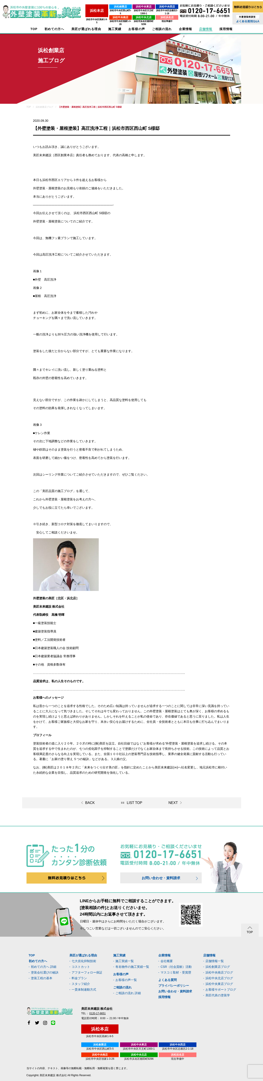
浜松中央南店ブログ (219, 972)
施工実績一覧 (124, 961)
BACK (90, 803)
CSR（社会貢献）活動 (176, 966)
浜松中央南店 (105, 14)
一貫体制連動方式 (84, 989)
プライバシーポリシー (173, 985)
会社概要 (167, 961)
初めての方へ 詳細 (43, 966)
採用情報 (164, 997)
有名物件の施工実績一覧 (132, 966)
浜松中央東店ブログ (219, 984)
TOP (33, 29)
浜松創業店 (105, 6)
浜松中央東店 (134, 6)
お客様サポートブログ (220, 989)
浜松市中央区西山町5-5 (105, 10)
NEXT (173, 803)
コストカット (81, 966)
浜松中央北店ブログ (219, 978)
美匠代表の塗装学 (217, 995)
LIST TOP (134, 803)
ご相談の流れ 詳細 (128, 993)
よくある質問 (167, 980)
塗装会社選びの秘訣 (44, 972)
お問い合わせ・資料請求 (161, 878)
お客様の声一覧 (126, 980)
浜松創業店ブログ (217, 966)
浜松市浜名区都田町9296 (134, 18)
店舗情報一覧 (214, 961)
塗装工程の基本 (41, 978)
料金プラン (79, 978)
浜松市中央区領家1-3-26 (105, 18)
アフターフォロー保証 (87, 972)
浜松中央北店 (134, 14)
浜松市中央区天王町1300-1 (134, 10)
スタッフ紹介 (81, 984)
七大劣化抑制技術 (84, 961)
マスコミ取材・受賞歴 (176, 972)
